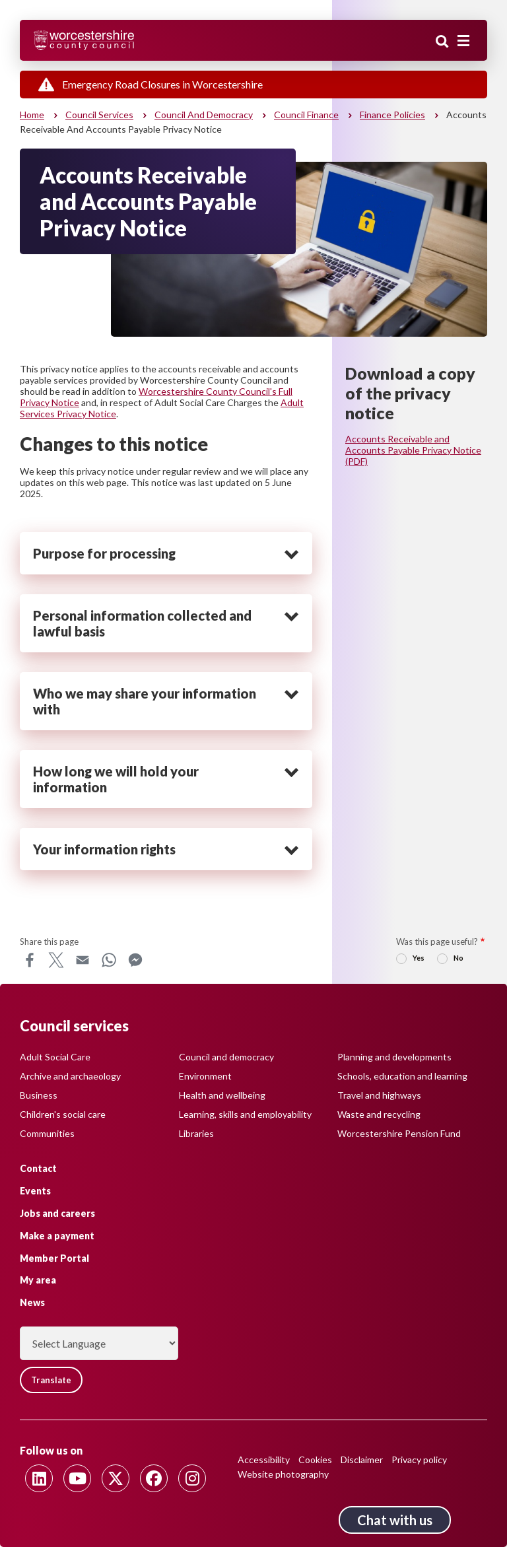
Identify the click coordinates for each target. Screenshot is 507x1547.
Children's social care (63, 1114)
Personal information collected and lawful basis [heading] (142, 623)
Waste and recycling (379, 1114)
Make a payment (57, 1235)
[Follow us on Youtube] (77, 1478)
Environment (205, 1076)
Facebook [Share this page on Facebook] (30, 960)
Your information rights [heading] (104, 849)
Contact (38, 1168)
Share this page (49, 941)
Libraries (196, 1133)
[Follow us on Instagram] (192, 1478)
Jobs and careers (57, 1213)
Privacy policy (419, 1459)
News (32, 1302)
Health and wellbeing (222, 1095)
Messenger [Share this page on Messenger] (135, 960)
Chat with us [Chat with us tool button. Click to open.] (394, 1520)
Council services (99, 114)
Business (38, 1095)
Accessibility (264, 1459)
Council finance (306, 114)
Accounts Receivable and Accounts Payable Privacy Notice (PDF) (413, 450)
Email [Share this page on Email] (82, 960)
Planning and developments (394, 1056)
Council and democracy (203, 114)
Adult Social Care (55, 1056)
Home (32, 114)
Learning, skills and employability (245, 1114)
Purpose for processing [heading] (104, 553)
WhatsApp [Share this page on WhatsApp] (109, 960)
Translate (51, 1380)
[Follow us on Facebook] (154, 1478)
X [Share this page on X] (56, 960)
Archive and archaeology (70, 1076)
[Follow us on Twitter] (115, 1478)
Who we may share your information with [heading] (144, 701)
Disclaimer (362, 1459)
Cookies (315, 1459)
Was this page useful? (437, 941)
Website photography (283, 1474)
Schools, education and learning (402, 1076)
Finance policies (392, 114)
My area (38, 1280)
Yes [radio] (418, 957)
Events (35, 1190)
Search (442, 42)
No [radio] (458, 957)
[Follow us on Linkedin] (39, 1478)
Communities (47, 1133)
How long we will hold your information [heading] (116, 779)
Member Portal (54, 1258)
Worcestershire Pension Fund (399, 1133)
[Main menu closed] (463, 41)
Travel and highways (379, 1095)
